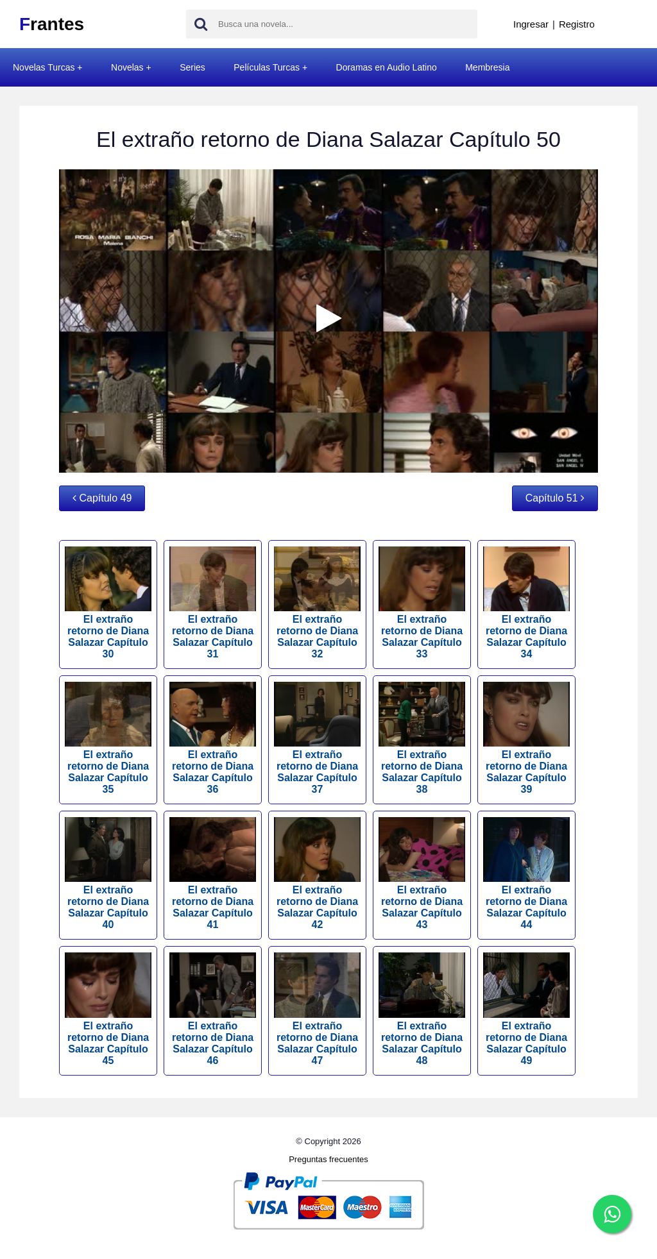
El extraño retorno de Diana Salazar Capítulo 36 (212, 738)
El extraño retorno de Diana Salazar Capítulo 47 (317, 1008)
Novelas (127, 67)
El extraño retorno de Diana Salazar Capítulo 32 (317, 602)
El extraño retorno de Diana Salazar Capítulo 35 (108, 738)
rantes (51, 24)
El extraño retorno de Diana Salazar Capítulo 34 (526, 602)
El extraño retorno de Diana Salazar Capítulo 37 (317, 738)
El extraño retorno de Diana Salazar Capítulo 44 (526, 873)
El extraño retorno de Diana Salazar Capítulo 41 (212, 873)
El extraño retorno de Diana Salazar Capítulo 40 (108, 873)
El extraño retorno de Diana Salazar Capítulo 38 (422, 738)
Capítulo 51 (554, 498)
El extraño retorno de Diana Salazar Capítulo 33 (422, 602)
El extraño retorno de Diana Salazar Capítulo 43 (422, 873)
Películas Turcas (267, 67)
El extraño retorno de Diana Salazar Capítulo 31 (212, 602)
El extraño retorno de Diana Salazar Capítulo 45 (108, 1008)
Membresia (487, 67)
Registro (577, 24)
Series (192, 67)
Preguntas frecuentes (328, 1159)
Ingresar (531, 24)
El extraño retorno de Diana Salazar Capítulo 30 (108, 602)
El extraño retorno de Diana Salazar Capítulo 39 (526, 738)
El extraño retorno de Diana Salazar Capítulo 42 (317, 873)
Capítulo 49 (102, 498)
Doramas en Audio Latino (386, 67)
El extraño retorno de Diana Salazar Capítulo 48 (422, 1008)
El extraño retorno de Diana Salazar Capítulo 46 (212, 1008)
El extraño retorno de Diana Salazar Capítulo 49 (526, 1008)
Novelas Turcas (43, 67)
